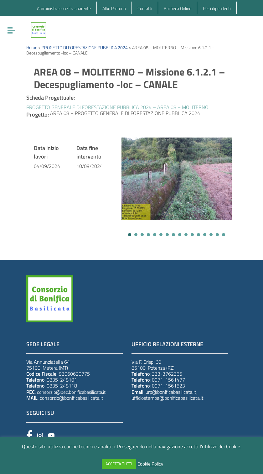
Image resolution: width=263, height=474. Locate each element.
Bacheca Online (177, 8)
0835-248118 (62, 385)
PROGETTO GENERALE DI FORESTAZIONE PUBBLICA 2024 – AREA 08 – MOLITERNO (117, 107)
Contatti (144, 8)
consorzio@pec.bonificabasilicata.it (71, 392)
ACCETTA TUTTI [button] (119, 464)
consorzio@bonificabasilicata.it (71, 398)
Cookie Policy (150, 464)
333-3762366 (167, 374)
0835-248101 (62, 379)
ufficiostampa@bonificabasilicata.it (168, 398)
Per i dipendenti (217, 8)
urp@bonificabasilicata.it (171, 392)
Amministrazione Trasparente (64, 8)
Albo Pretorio (114, 8)
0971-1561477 (168, 379)
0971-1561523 (168, 385)
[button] (129, 234)
